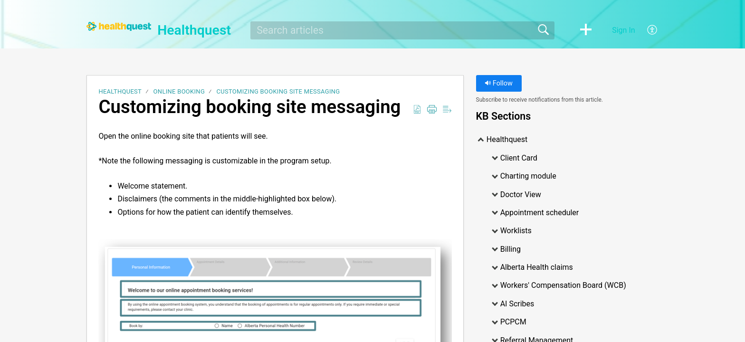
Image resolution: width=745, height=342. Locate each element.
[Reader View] (447, 110)
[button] (586, 30)
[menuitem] (647, 30)
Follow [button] (499, 83)
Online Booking (179, 91)
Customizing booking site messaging (278, 91)
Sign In (623, 30)
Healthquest (120, 91)
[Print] (432, 110)
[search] (402, 30)
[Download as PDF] (417, 110)
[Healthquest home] (118, 26)
